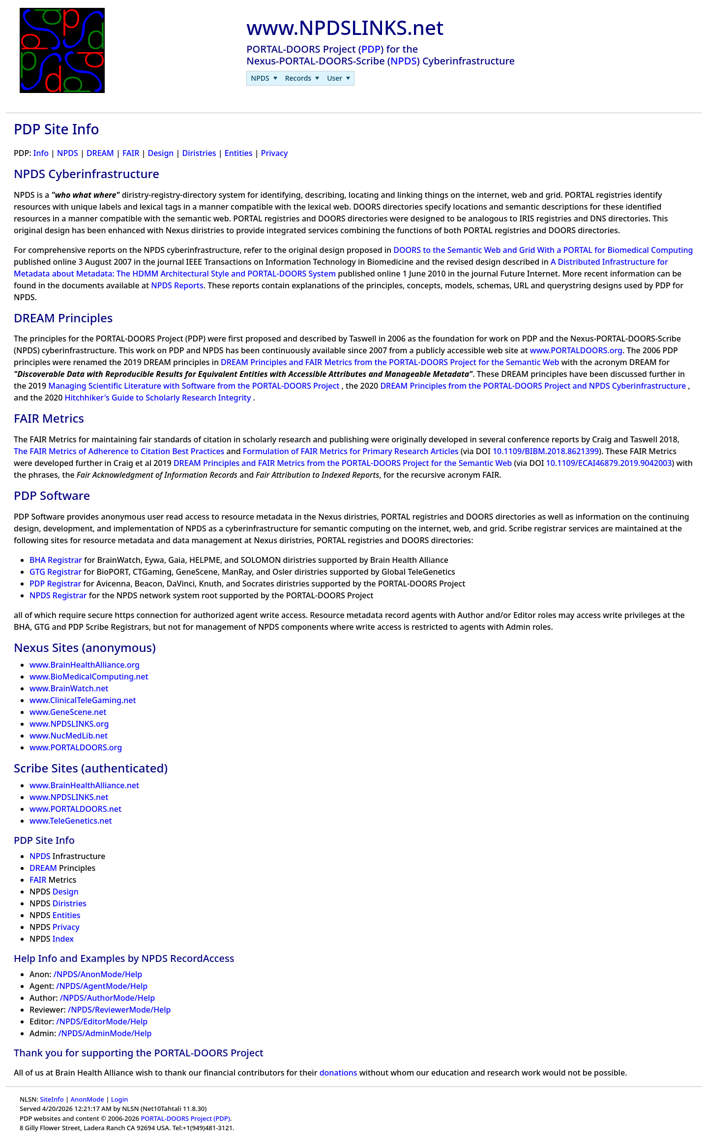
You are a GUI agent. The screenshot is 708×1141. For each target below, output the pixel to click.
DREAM (100, 153)
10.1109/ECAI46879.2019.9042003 (609, 463)
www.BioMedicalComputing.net (89, 676)
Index (63, 938)
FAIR (130, 153)
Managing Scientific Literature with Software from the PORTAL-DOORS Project (194, 385)
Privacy (274, 153)
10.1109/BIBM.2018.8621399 (546, 451)
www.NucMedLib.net (69, 735)
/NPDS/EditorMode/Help (102, 1021)
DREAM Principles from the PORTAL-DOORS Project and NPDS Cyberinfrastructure (534, 385)
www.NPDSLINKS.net (69, 797)
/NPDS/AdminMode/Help (104, 1033)
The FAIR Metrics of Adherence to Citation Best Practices (120, 451)
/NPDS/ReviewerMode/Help (119, 1009)
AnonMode (87, 1099)
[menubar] (300, 78)
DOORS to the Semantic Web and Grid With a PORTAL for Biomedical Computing (543, 250)
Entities (239, 153)
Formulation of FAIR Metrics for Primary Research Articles (352, 451)
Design (161, 153)
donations (338, 1072)
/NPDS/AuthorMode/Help (107, 997)
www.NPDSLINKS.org (69, 723)
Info (41, 153)
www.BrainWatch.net (69, 688)
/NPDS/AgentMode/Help (102, 986)
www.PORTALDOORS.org (576, 350)
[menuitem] (264, 78)
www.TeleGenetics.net (71, 820)
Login (119, 1099)
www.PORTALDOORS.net (75, 808)
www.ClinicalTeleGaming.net (83, 700)
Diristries (199, 153)
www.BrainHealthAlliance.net (84, 785)
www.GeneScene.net (68, 712)
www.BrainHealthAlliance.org (85, 664)
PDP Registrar (55, 583)
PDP (371, 49)
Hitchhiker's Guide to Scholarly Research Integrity (159, 397)
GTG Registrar (56, 571)
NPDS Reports (177, 285)
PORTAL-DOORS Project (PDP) (185, 1118)
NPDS (403, 60)
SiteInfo (51, 1099)
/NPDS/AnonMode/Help (98, 974)
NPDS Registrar (58, 595)
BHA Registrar (56, 560)
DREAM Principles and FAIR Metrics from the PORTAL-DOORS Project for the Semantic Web (391, 362)
